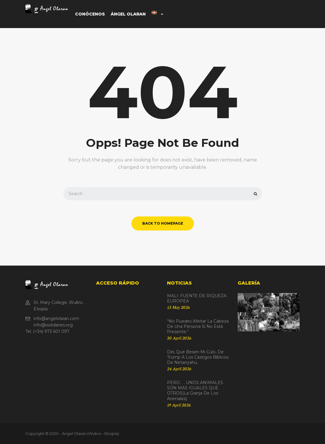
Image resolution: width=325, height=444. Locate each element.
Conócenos (90, 14)
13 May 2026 (178, 307)
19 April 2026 (179, 405)
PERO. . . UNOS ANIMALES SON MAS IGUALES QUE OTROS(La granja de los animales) (195, 390)
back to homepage (162, 223)
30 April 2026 (179, 338)
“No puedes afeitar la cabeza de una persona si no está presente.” (198, 326)
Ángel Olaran (128, 14)
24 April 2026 (179, 368)
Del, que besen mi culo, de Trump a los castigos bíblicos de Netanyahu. (197, 357)
